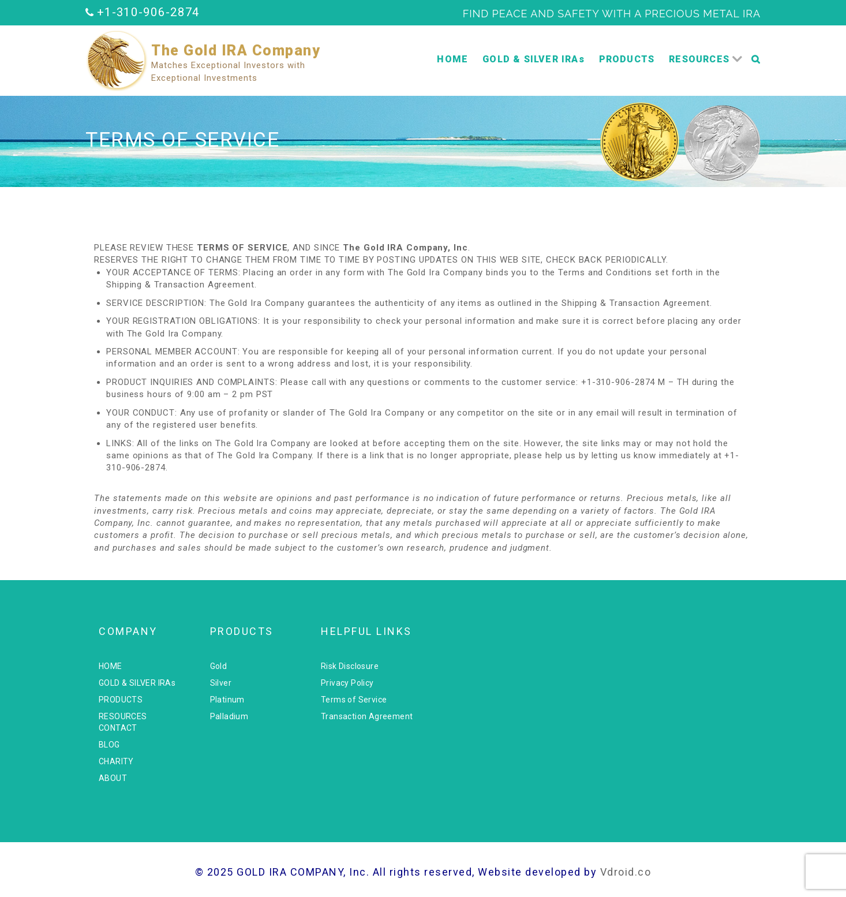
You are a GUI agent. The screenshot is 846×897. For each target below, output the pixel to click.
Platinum (227, 699)
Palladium (229, 716)
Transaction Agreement (367, 716)
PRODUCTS (627, 59)
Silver (220, 682)
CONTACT (118, 727)
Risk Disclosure (350, 666)
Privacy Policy (347, 682)
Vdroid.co (626, 872)
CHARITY (116, 761)
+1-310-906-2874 (148, 12)
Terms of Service (354, 699)
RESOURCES (699, 59)
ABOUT (113, 778)
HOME (452, 59)
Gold (218, 666)
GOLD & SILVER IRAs (533, 59)
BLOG (109, 744)
